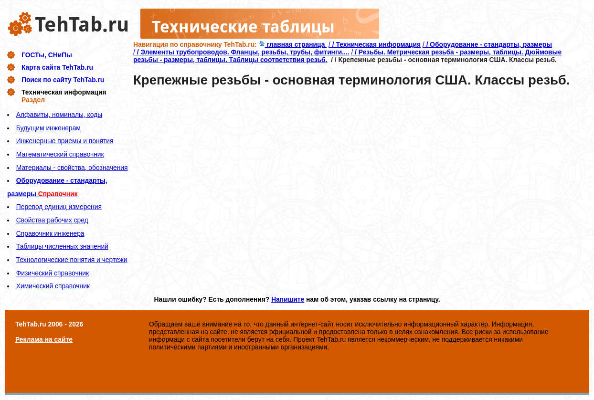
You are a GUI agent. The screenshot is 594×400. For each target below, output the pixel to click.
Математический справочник (60, 154)
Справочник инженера (50, 233)
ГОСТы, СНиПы (46, 55)
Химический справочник (53, 286)
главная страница (293, 44)
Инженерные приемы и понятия (65, 141)
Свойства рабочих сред (52, 220)
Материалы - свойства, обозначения (72, 167)
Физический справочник (52, 273)
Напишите (287, 299)
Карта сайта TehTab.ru (57, 67)
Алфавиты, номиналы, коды (59, 114)
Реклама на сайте (44, 339)
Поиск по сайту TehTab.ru (62, 80)
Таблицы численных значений (62, 246)
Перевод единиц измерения (59, 207)
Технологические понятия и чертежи (71, 259)
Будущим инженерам (48, 128)
